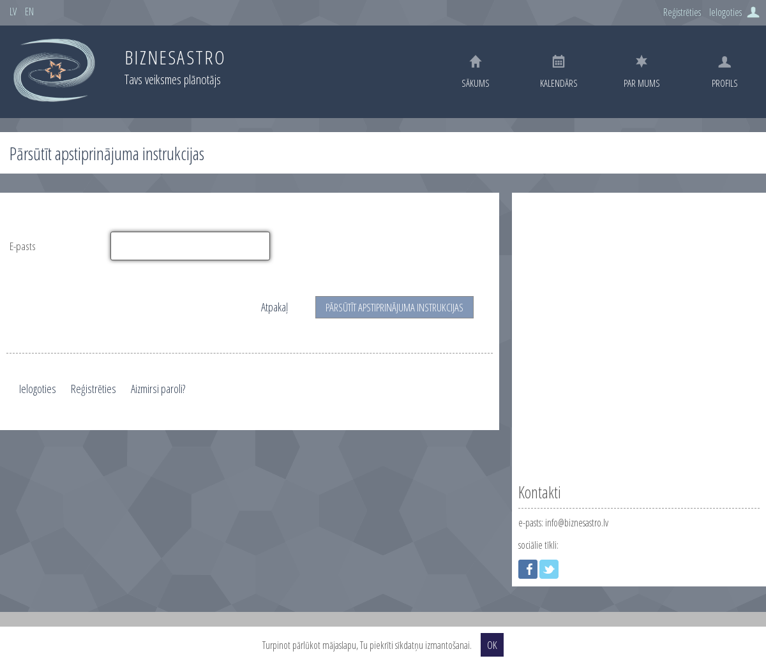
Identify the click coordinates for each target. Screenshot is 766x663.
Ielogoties (725, 12)
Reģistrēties (682, 12)
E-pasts (23, 246)
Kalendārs (559, 72)
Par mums (642, 72)
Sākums (476, 72)
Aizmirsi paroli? (158, 388)
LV (13, 11)
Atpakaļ (274, 307)
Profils (725, 72)
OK (492, 644)
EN (29, 11)
